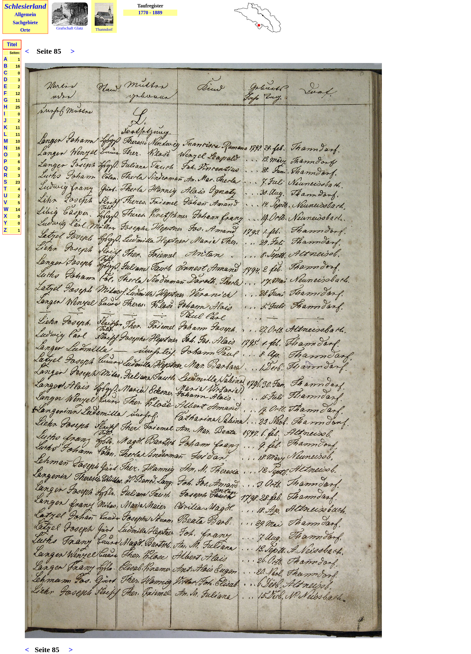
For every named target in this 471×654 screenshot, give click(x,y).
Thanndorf (104, 29)
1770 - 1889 (150, 12)
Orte (25, 30)
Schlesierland (25, 6)
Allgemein (25, 14)
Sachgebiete (25, 22)
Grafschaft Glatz (69, 28)
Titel (12, 44)
